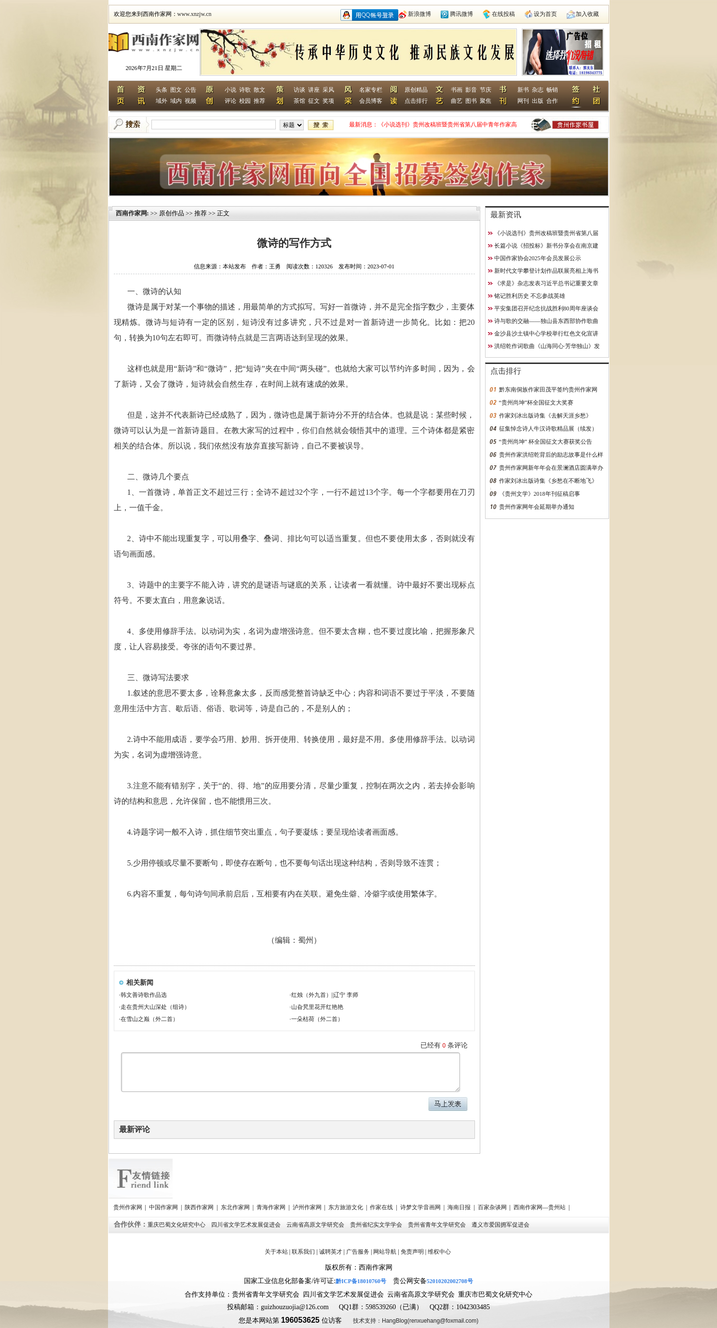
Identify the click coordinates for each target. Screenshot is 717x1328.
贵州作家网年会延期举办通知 (536, 506)
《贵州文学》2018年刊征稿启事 (539, 493)
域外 (161, 101)
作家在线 (382, 1207)
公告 (190, 89)
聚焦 (485, 101)
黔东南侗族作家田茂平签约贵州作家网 (548, 389)
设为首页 (545, 14)
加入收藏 (587, 14)
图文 (176, 89)
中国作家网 (164, 1207)
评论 (230, 101)
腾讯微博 (461, 14)
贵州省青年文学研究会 (437, 1224)
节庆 (485, 89)
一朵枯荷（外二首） (317, 1019)
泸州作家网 (308, 1207)
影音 (471, 89)
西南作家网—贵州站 (540, 1207)
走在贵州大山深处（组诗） (155, 1007)
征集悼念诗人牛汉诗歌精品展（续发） (548, 428)
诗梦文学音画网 (421, 1207)
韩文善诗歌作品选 (144, 995)
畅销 (552, 89)
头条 (161, 89)
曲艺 (456, 101)
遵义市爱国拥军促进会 (501, 1224)
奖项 (328, 101)
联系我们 (303, 1251)
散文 (259, 89)
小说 (230, 89)
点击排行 (416, 101)
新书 (523, 89)
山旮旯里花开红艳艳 (317, 1007)
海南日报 (459, 1207)
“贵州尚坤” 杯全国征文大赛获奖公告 (546, 441)
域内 (176, 101)
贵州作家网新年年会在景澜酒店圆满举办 (551, 467)
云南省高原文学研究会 (316, 1224)
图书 (471, 101)
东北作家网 (236, 1207)
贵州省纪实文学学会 (377, 1224)
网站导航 (384, 1251)
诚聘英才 (330, 1251)
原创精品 (416, 89)
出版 (537, 101)
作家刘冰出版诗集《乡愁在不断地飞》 (548, 480)
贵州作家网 (128, 1207)
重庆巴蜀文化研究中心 (177, 1224)
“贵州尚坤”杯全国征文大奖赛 (536, 402)
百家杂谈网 (493, 1207)
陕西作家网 (200, 1207)
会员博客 (370, 101)
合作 (552, 101)
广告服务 (357, 1251)
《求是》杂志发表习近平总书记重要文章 (546, 283)
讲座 (314, 89)
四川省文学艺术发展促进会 (246, 1224)
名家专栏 (370, 89)
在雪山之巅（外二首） (149, 1019)
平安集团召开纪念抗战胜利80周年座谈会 (546, 308)
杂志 (537, 89)
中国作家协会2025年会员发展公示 (537, 258)
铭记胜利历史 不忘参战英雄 (529, 296)
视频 (190, 101)
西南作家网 (131, 213)
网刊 (523, 101)
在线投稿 (503, 14)
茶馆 (299, 101)
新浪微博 (419, 14)
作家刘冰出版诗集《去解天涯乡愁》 (545, 415)
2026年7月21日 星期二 (154, 68)
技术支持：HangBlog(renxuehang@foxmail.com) (415, 1320)
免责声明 (412, 1251)
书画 (456, 89)
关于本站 (276, 1251)
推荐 (259, 101)
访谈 (299, 89)
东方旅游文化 (346, 1207)
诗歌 (245, 89)
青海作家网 (272, 1207)
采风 (328, 89)
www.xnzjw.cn (194, 14)
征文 (314, 101)
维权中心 (439, 1251)
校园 (245, 101)
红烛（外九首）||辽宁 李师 (325, 995)
